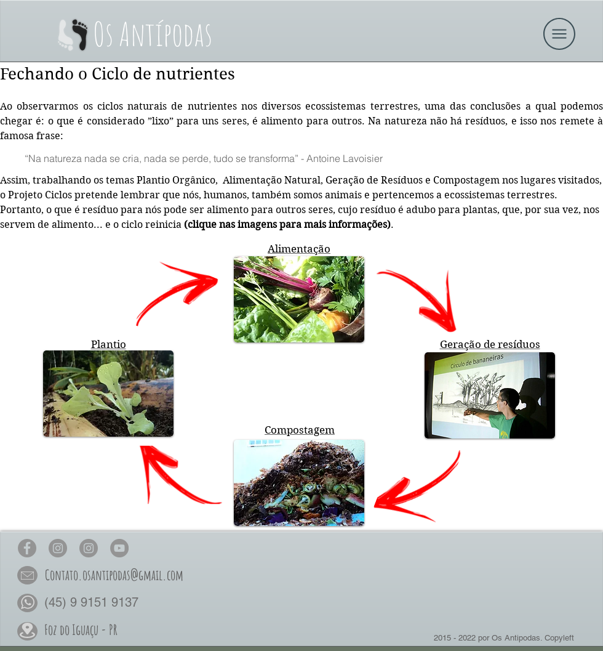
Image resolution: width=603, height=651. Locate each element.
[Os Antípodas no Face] (27, 548)
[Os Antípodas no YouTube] (119, 548)
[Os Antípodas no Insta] (58, 548)
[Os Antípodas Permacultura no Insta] (88, 548)
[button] (559, 34)
